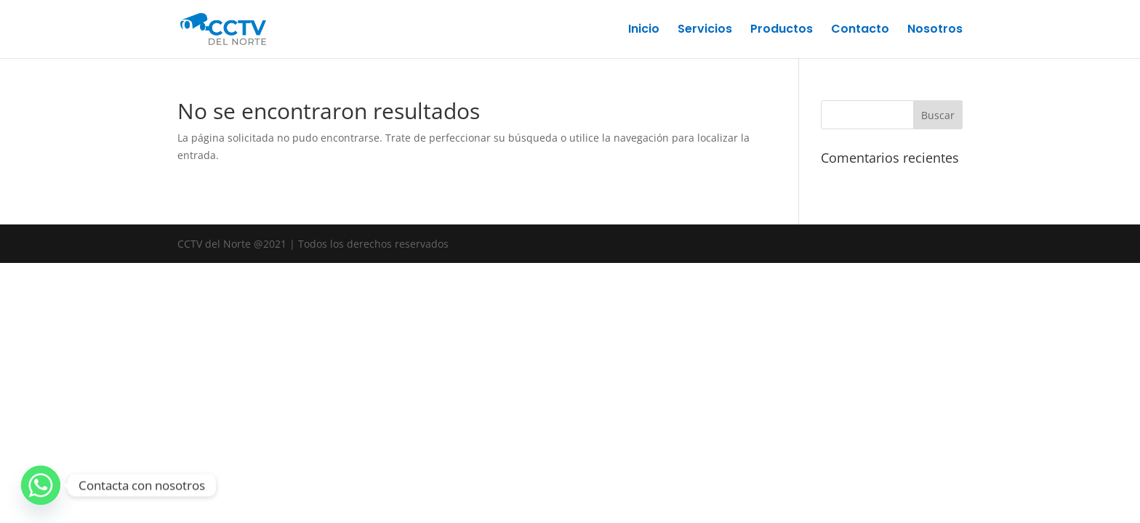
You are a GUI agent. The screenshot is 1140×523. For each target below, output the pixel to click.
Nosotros (935, 30)
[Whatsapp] (40, 485)
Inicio (643, 30)
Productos (781, 30)
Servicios (705, 30)
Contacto (860, 30)
